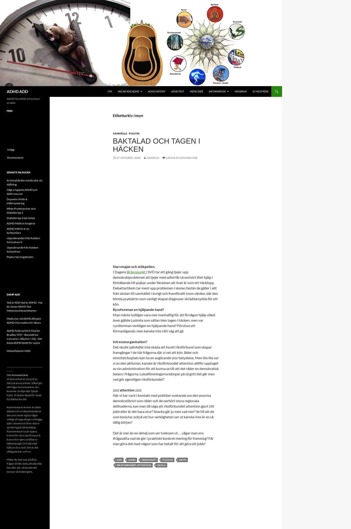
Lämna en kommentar (181, 157)
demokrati (149, 459)
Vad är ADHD (28, 302)
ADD (119, 459)
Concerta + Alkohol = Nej (21, 338)
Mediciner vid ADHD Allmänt (24, 318)
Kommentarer (15, 157)
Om (110, 91)
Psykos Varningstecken (20, 257)
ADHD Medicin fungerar (21, 223)
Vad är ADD (13, 302)
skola (161, 465)
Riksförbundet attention (134, 465)
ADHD (131, 459)
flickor (168, 459)
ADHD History (156, 91)
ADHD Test (177, 91)
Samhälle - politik (126, 133)
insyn (182, 459)
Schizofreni (260, 91)
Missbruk (241, 91)
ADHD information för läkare (24, 322)
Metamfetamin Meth (19, 351)
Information (217, 91)
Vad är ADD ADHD (128, 91)
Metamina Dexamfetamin (21, 310)
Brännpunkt (136, 272)
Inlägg (10, 149)
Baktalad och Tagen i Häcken (156, 145)
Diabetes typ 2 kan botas (21, 218)
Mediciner (196, 91)
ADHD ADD (17, 91)
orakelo (153, 157)
